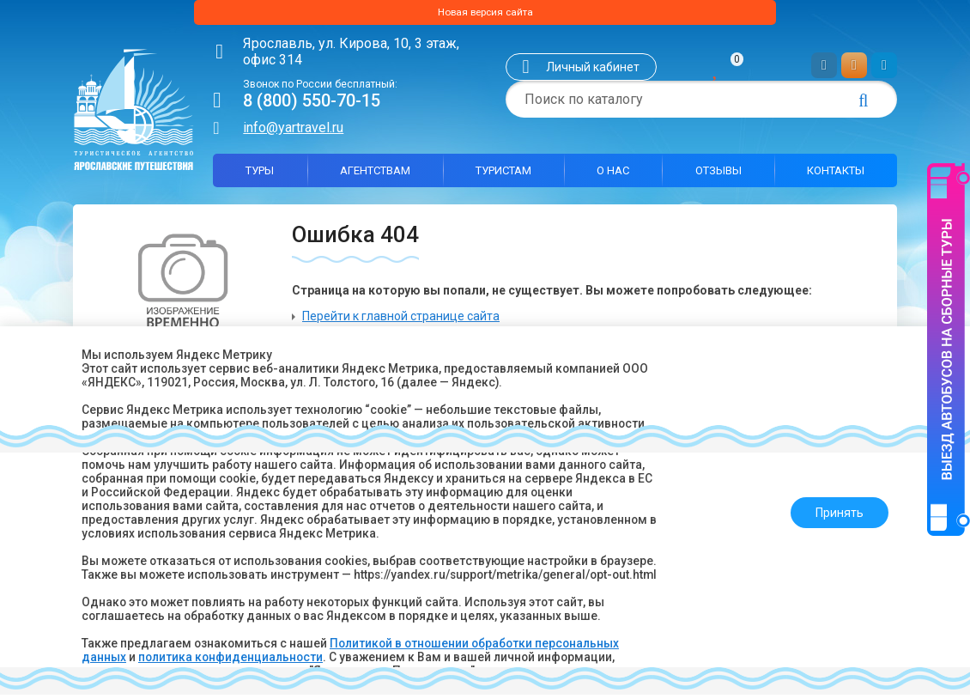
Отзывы (718, 174)
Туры (260, 174)
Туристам (503, 174)
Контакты (835, 174)
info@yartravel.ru (293, 132)
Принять (834, 506)
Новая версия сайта (485, 14)
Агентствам (375, 174)
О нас (613, 174)
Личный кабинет (593, 71)
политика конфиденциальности (232, 657)
